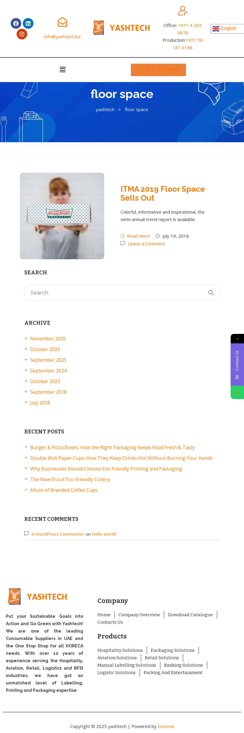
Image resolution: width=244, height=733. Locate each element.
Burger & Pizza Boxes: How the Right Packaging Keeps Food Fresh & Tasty (112, 447)
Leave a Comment (146, 243)
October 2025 (45, 349)
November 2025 (48, 338)
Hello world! (104, 534)
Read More (135, 236)
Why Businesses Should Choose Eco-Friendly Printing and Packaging (106, 468)
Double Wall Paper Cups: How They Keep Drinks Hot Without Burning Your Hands (121, 458)
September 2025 (48, 360)
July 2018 (40, 402)
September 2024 (48, 370)
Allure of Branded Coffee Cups (63, 490)
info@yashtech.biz (62, 36)
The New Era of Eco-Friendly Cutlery (70, 479)
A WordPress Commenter (58, 534)
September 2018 (48, 392)
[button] (62, 69)
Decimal (166, 726)
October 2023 (45, 381)
